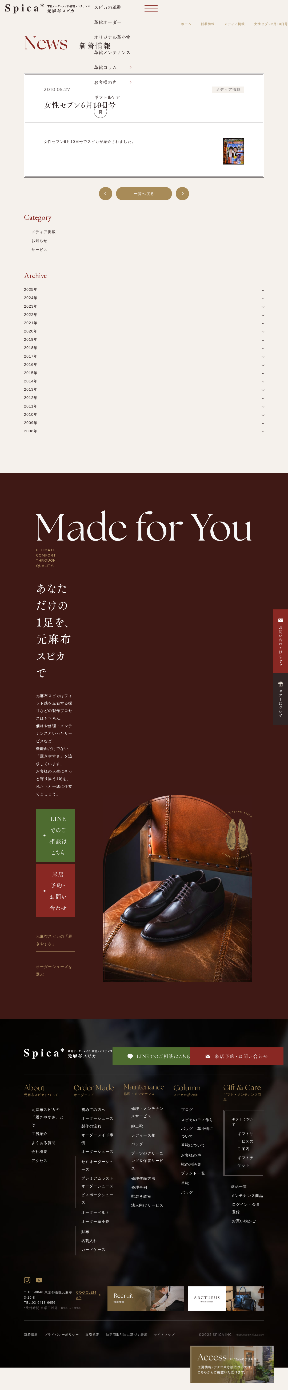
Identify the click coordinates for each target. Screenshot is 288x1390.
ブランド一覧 (193, 1173)
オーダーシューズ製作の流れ (97, 1122)
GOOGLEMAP (89, 1295)
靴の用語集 (191, 1164)
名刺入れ (89, 1241)
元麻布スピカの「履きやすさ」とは (47, 1117)
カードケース (93, 1249)
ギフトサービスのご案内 (246, 1141)
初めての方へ (93, 1109)
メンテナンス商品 (247, 1195)
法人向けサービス (147, 1205)
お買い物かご (244, 1221)
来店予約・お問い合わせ (55, 890)
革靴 (185, 1183)
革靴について (193, 1145)
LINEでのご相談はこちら (55, 835)
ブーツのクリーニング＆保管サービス (147, 1160)
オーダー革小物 (95, 1221)
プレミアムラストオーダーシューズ (97, 1182)
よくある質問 (43, 1143)
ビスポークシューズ (97, 1198)
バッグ (137, 1144)
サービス (39, 250)
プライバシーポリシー (61, 1335)
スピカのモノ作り (197, 1120)
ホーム (186, 24)
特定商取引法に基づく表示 (126, 1335)
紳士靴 (137, 1126)
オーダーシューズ (97, 1151)
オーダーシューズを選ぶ (54, 970)
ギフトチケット (246, 1161)
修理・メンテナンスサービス (147, 1112)
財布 (85, 1232)
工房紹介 (39, 1133)
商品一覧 (239, 1186)
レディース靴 (143, 1135)
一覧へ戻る (144, 193)
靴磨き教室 (141, 1196)
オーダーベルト (95, 1212)
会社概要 (39, 1151)
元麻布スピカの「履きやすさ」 (54, 940)
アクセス (39, 1160)
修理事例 (139, 1187)
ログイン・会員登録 (246, 1208)
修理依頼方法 (143, 1178)
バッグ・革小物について (197, 1132)
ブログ (187, 1109)
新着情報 (208, 24)
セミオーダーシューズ (97, 1165)
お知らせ (39, 240)
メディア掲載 (234, 24)
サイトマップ (164, 1335)
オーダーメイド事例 (97, 1139)
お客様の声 (191, 1155)
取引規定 (92, 1335)
